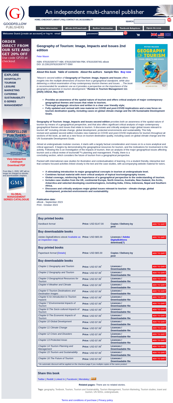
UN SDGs (98, 392)
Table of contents (68, 71)
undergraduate (111, 392)
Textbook (59, 389)
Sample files (111, 71)
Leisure (9, 86)
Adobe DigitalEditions (120, 238)
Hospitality (12, 79)
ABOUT (56, 20)
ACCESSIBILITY (86, 20)
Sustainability (14, 97)
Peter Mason (43, 56)
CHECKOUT (47, 20)
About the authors (91, 71)
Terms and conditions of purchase (79, 400)
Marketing (12, 90)
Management (13, 105)
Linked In (60, 379)
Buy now (126, 71)
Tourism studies (148, 389)
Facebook (72, 379)
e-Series (10, 101)
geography (49, 389)
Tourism (10, 82)
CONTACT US (72, 20)
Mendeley (84, 379)
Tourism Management (110, 389)
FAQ (63, 20)
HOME (37, 20)
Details (61, 253)
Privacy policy (105, 400)
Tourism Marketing (131, 389)
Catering (10, 94)
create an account (32, 33)
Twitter (41, 379)
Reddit (50, 379)
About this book (46, 71)
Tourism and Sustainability (86, 389)
